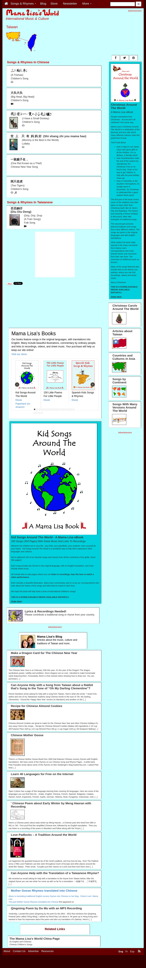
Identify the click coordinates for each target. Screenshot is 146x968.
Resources (47, 951)
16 (71, 409)
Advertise (33, 951)
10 (56, 409)
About (7, 951)
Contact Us (19, 951)
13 (63, 409)
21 (42, 413)
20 (39, 413)
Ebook (19, 400)
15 (68, 409)
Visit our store (19, 354)
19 (37, 413)
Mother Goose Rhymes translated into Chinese (37, 902)
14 (66, 409)
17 (73, 409)
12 (61, 409)
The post (13, 902)
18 (34, 413)
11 (59, 409)
